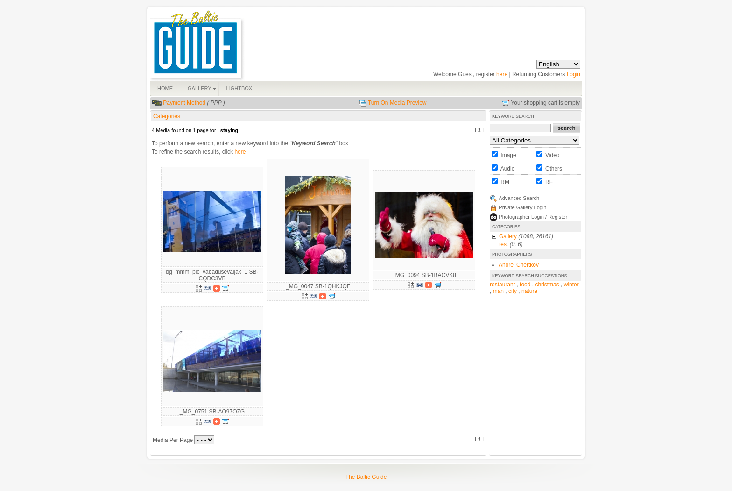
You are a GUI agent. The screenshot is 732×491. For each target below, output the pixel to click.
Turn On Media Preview (397, 103)
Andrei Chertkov (519, 265)
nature (529, 291)
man (498, 291)
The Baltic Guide (366, 477)
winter (571, 284)
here (501, 74)
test (503, 244)
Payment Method (184, 103)
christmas (547, 284)
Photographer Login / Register (533, 217)
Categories (166, 116)
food (525, 284)
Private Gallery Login (522, 207)
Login (573, 74)
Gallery (508, 236)
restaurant (502, 284)
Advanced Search (519, 198)
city (512, 291)
